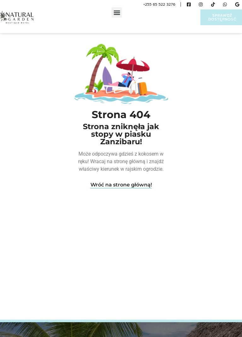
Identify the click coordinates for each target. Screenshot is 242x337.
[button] (117, 12)
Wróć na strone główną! (121, 185)
